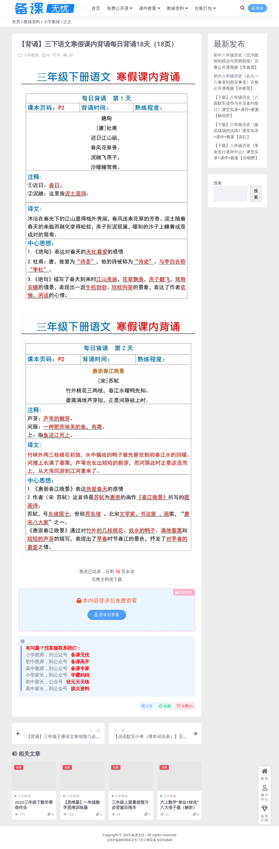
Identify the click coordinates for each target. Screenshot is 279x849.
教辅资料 (32, 21)
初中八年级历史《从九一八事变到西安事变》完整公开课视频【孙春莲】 (236, 82)
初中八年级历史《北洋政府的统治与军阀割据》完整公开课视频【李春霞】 (236, 61)
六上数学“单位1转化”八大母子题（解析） (179, 804)
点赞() (185, 706)
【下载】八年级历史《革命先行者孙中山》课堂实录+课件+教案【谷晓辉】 (236, 151)
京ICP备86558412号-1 (123, 839)
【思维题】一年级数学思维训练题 (81, 804)
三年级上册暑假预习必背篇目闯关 (130, 804)
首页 (16, 21)
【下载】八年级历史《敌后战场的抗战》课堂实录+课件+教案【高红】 (236, 130)
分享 (147, 706)
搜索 (218, 182)
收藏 (165, 706)
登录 (257, 8)
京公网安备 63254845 (156, 839)
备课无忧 (137, 834)
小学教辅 (52, 21)
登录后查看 (106, 615)
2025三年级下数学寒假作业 (34, 804)
